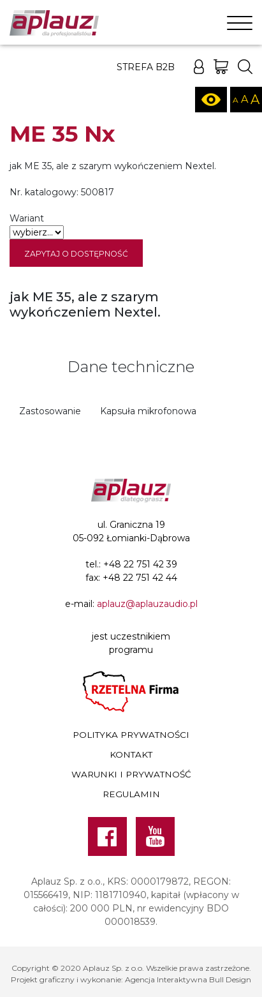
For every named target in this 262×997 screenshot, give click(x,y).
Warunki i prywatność (131, 774)
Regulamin (131, 794)
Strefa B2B (146, 67)
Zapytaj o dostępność (76, 254)
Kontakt (131, 754)
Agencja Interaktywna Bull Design (188, 979)
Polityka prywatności (131, 735)
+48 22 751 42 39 (140, 564)
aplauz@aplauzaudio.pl (147, 604)
